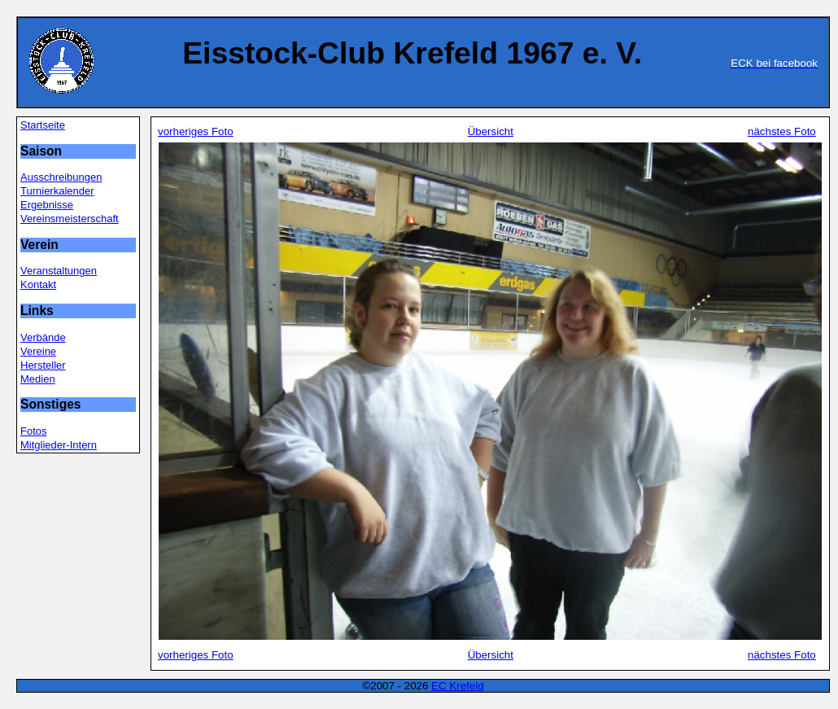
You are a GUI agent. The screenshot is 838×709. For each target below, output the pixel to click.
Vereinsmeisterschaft (69, 218)
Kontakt (38, 284)
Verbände (43, 337)
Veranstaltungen (58, 271)
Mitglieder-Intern (58, 445)
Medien (37, 379)
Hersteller (43, 365)
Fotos (33, 431)
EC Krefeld (457, 686)
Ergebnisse (46, 205)
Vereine (38, 351)
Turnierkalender (57, 191)
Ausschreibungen (61, 177)
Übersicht (490, 131)
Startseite (42, 125)
